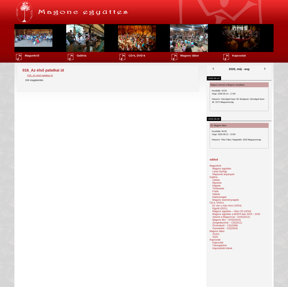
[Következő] (265, 69)
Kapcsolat (239, 55)
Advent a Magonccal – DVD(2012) (231, 216)
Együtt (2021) (219, 208)
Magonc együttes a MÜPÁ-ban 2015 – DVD (236, 214)
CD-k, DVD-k (136, 55)
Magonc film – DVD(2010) (226, 219)
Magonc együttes (221, 168)
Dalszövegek (219, 197)
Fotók (215, 191)
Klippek (216, 185)
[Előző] (213, 69)
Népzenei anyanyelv (223, 174)
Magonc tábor (189, 55)
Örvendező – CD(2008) (225, 225)
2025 (215, 236)
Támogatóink (219, 245)
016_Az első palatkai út (40, 75)
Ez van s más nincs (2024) (227, 205)
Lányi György (219, 171)
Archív (216, 234)
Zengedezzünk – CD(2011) (227, 222)
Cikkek (216, 179)
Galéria (81, 55)
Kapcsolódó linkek (222, 248)
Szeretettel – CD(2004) (225, 228)
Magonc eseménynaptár (225, 199)
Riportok (217, 182)
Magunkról (32, 55)
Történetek (218, 188)
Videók (216, 194)
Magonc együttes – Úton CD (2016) (231, 211)
